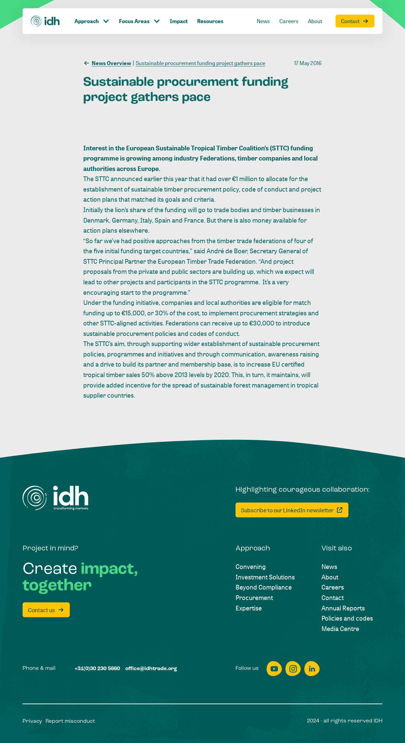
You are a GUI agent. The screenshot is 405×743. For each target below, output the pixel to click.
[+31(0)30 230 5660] (97, 669)
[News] (329, 567)
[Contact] (332, 598)
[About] (329, 577)
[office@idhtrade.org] (151, 669)
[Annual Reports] (343, 608)
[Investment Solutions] (265, 577)
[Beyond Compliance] (264, 587)
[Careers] (332, 587)
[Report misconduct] (70, 721)
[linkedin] (312, 669)
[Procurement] (254, 598)
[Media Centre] (340, 629)
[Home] (56, 498)
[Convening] (251, 567)
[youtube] (274, 669)
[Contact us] (46, 609)
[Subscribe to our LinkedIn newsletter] (292, 510)
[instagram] (293, 669)
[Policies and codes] (347, 618)
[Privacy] (32, 721)
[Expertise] (249, 608)
